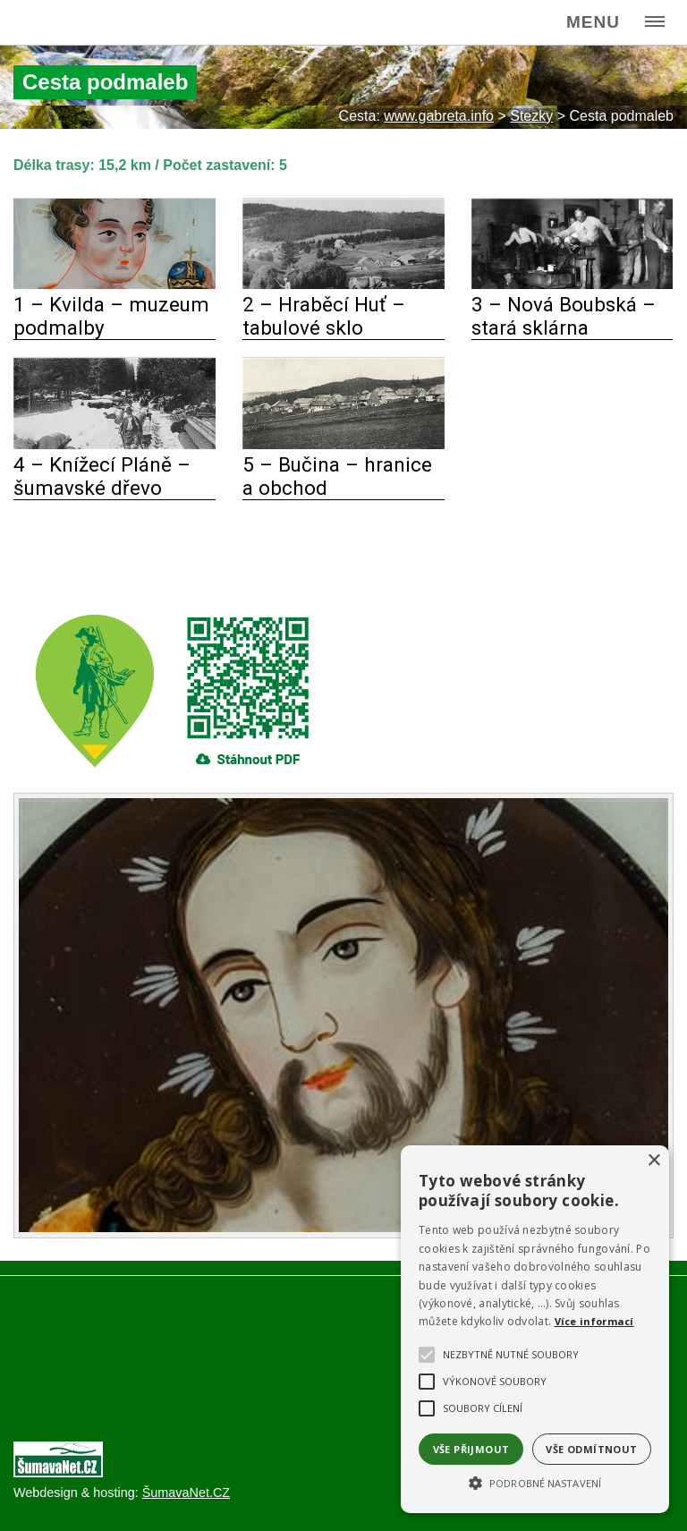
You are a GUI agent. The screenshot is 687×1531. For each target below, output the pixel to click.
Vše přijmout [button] (471, 1449)
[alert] (535, 1329)
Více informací (594, 1321)
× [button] (653, 1161)
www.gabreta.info (439, 115)
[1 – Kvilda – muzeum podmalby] (114, 284)
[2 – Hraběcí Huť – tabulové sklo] (343, 284)
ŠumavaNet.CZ (186, 1492)
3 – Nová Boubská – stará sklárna (563, 316)
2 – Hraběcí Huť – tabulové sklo (323, 316)
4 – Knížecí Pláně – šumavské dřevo (102, 476)
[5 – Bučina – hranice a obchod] (343, 444)
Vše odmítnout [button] (591, 1449)
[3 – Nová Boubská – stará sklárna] (572, 284)
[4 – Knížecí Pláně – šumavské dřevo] (114, 444)
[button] (535, 1482)
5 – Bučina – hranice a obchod (337, 476)
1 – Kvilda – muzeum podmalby (111, 316)
